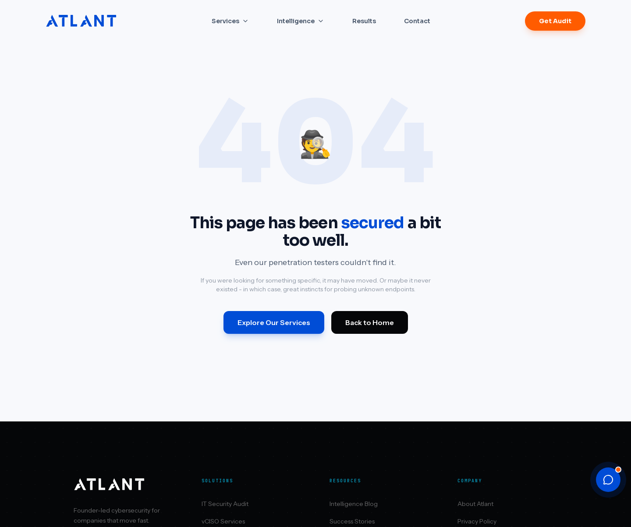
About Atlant (475, 504)
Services (230, 21)
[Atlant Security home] (81, 21)
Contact (417, 21)
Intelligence (300, 21)
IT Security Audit (225, 504)
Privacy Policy (476, 521)
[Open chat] (608, 479)
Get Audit (555, 21)
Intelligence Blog (354, 504)
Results (364, 21)
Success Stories (352, 521)
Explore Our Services (274, 322)
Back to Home (369, 322)
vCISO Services (223, 521)
